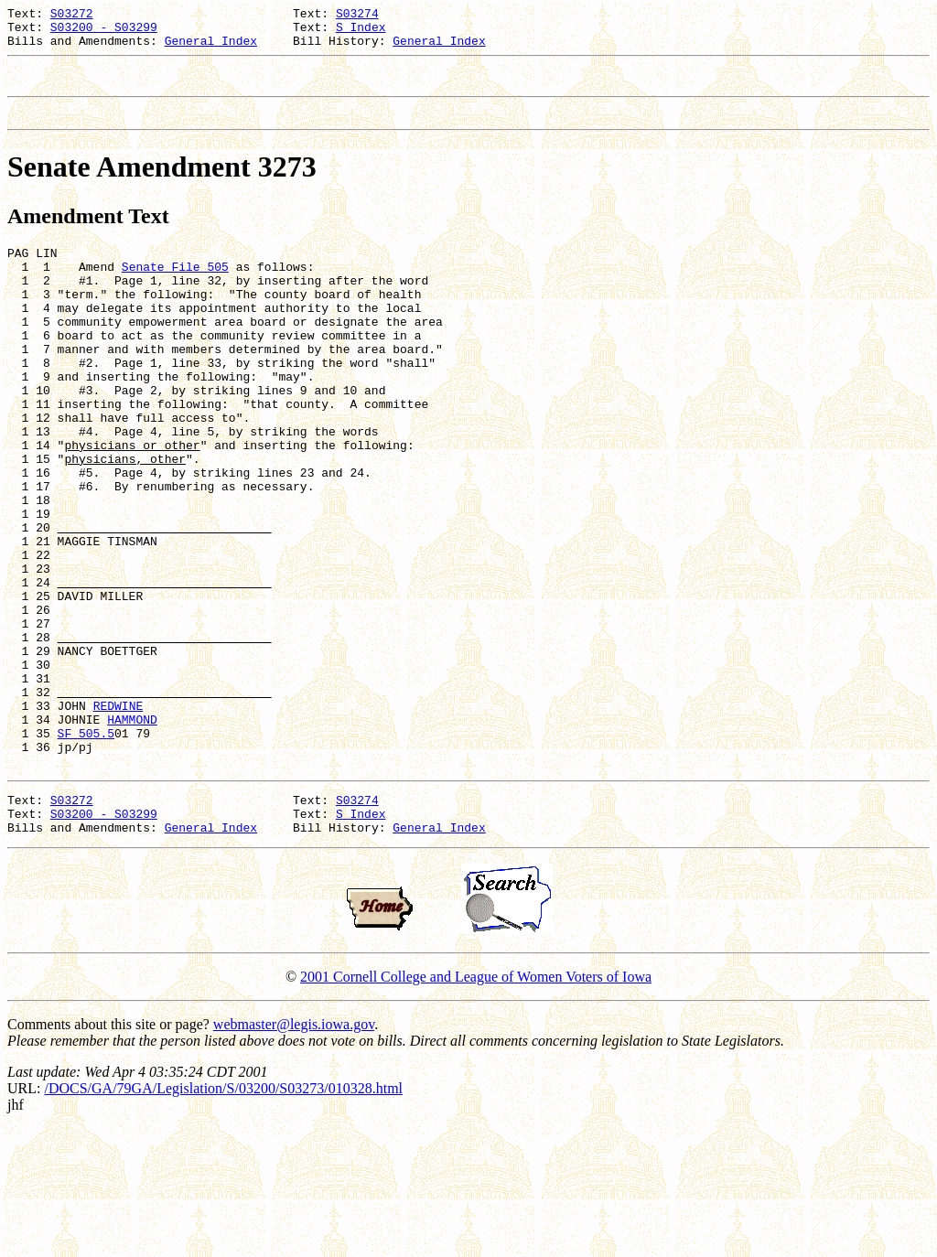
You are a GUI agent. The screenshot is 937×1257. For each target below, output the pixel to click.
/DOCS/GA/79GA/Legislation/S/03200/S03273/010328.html (223, 1217)
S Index (361, 32)
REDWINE (118, 815)
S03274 (357, 15)
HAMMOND (132, 831)
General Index (211, 48)
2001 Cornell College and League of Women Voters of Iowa (476, 1105)
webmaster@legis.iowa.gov (293, 1153)
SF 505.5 (86, 848)
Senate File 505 (175, 288)
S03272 (71, 15)
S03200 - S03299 (103, 32)
